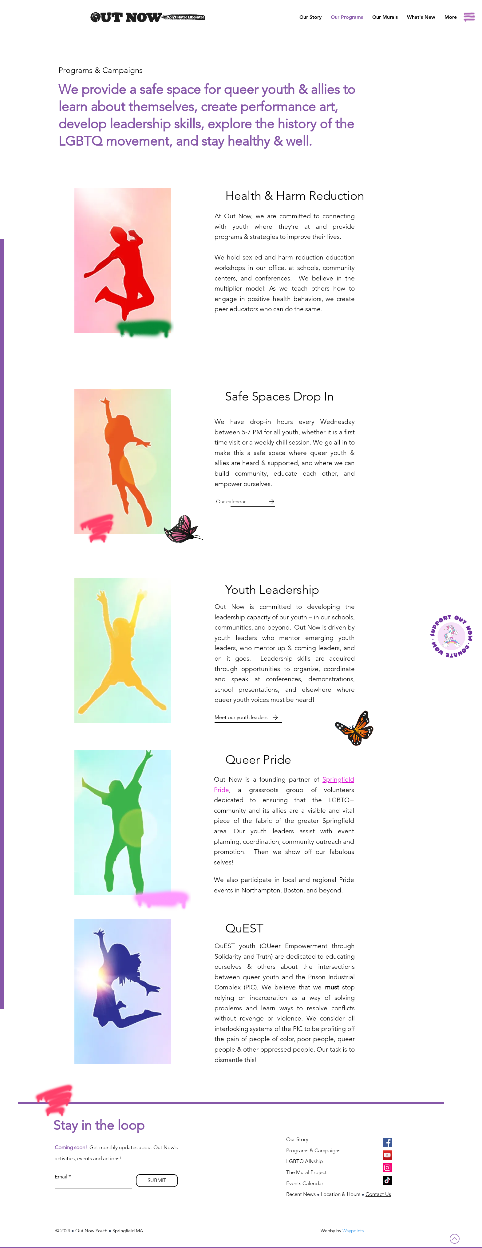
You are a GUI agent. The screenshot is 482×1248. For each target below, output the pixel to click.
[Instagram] (387, 1167)
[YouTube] (387, 1155)
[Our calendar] (231, 501)
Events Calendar (304, 1183)
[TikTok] (387, 1180)
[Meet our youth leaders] (242, 717)
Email (61, 1176)
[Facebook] (387, 1142)
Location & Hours (340, 1194)
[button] (385, 17)
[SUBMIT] (157, 1180)
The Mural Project (306, 1172)
